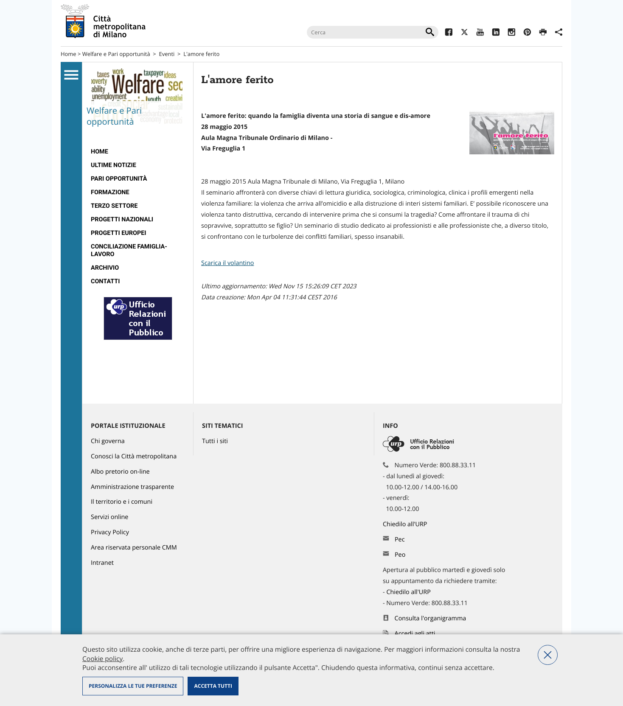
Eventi (167, 54)
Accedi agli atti (415, 634)
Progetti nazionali (122, 219)
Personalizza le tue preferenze (133, 685)
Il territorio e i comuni (121, 502)
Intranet (102, 563)
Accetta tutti (213, 685)
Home (68, 54)
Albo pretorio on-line (120, 472)
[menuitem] (138, 152)
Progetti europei (118, 233)
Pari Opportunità (119, 178)
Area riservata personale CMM (134, 548)
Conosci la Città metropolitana (134, 456)
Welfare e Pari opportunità (116, 54)
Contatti (105, 281)
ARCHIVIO (105, 267)
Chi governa (108, 441)
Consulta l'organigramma (430, 618)
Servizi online (109, 517)
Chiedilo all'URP (406, 524)
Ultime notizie (113, 165)
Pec (400, 540)
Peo (400, 555)
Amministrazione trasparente (132, 487)
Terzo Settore (114, 205)
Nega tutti (548, 655)
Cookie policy (102, 658)
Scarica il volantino (227, 263)
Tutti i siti (215, 441)
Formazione (110, 192)
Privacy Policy (110, 532)
